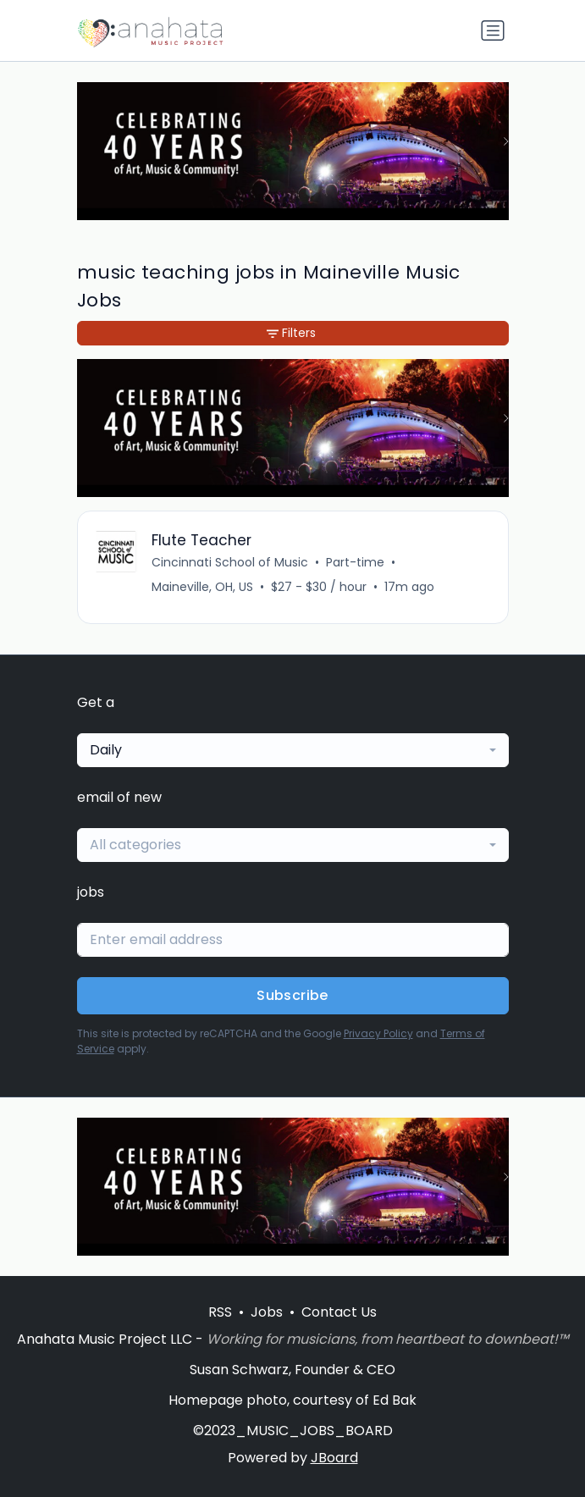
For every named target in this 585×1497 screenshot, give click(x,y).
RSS (220, 1312)
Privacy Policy (378, 1033)
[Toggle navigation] (493, 30)
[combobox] (293, 750)
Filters (291, 332)
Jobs (267, 1312)
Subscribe (292, 995)
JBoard (334, 1457)
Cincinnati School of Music (230, 562)
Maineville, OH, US (202, 586)
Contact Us (339, 1312)
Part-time (355, 562)
